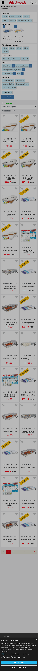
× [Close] (36, 639)
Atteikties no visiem (19, 667)
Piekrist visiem (19, 662)
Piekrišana (4, 640)
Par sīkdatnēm (15, 640)
